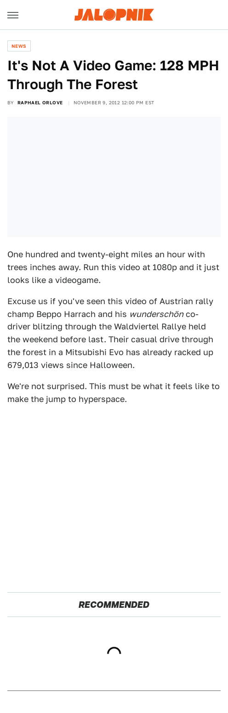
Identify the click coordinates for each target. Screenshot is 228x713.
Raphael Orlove (40, 102)
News (19, 46)
